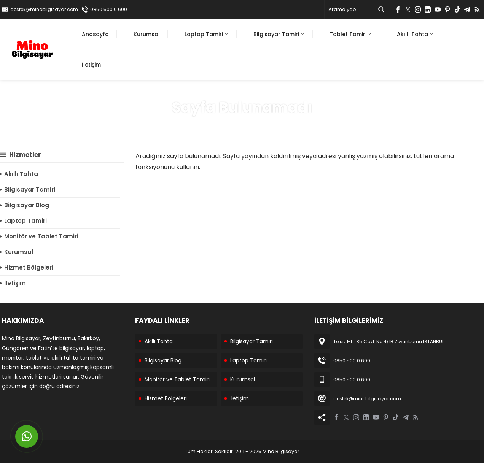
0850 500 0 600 (108, 9)
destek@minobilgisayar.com (44, 9)
